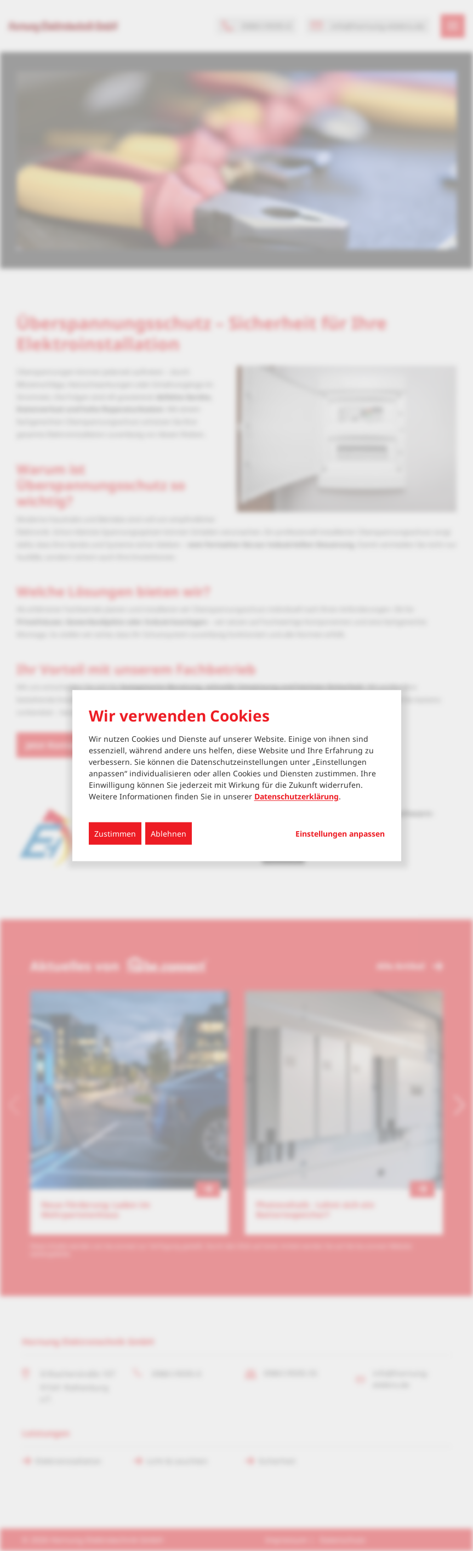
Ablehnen (168, 833)
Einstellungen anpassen (340, 833)
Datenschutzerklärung (296, 796)
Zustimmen (115, 833)
